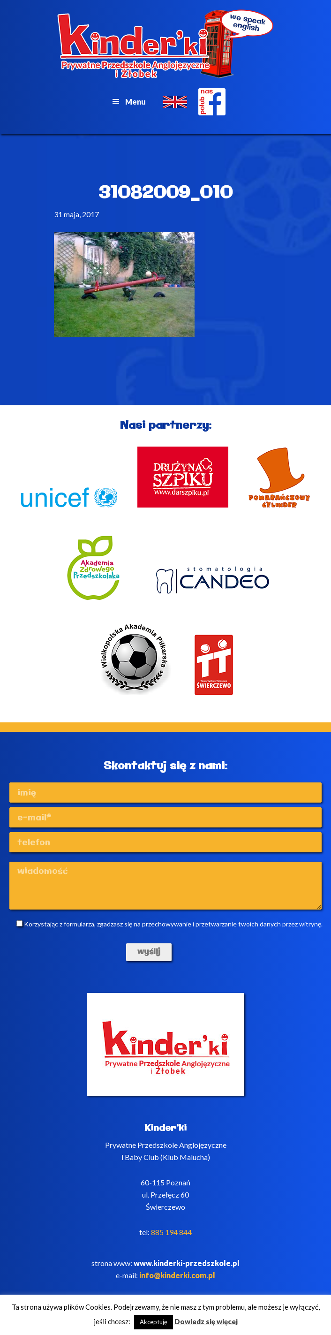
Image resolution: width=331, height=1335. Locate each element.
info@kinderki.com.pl (177, 1275)
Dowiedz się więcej (206, 1321)
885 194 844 (171, 1232)
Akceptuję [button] (153, 1322)
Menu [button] (135, 101)
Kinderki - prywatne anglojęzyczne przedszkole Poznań (165, 44)
